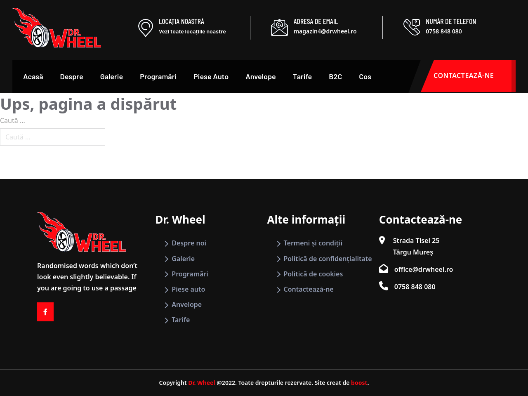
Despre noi (189, 243)
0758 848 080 (444, 31)
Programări (158, 76)
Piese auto (188, 289)
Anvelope (260, 76)
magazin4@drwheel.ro (325, 31)
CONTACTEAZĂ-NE (475, 76)
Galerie (111, 76)
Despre (71, 76)
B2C (335, 76)
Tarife (302, 76)
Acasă (33, 76)
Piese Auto (211, 76)
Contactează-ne (309, 289)
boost (359, 383)
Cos (365, 76)
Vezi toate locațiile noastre (192, 31)
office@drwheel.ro (423, 269)
